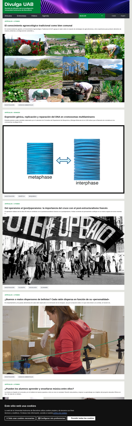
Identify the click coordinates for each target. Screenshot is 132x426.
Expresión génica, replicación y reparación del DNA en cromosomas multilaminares (96, 26)
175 (73, 340)
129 (88, 334)
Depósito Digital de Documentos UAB (62, 360)
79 (55, 330)
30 (47, 326)
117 (47, 334)
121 (61, 334)
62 (71, 328)
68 (87, 328)
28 (41, 326)
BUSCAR (83, 16)
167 (95, 337)
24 (93, 324)
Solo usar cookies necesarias (20, 418)
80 (58, 330)
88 (79, 330)
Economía (44, 135)
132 (37, 336)
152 (44, 337)
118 (50, 334)
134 (44, 336)
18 (77, 324)
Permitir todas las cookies (81, 418)
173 (66, 340)
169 (52, 340)
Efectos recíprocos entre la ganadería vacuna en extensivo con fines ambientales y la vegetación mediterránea (31, 269)
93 (93, 330)
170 (56, 340)
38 (68, 326)
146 (85, 336)
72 (36, 330)
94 (95, 330)
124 (71, 334)
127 (81, 334)
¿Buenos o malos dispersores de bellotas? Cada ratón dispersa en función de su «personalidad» (94, 87)
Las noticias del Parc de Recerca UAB (14, 367)
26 (36, 326)
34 (58, 326)
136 (50, 336)
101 (54, 332)
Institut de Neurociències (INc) (116, 351)
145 (81, 336)
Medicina (97, 256)
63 (74, 328)
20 (83, 324)
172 (63, 340)
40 (74, 326)
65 (79, 328)
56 (55, 328)
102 (57, 332)
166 (92, 337)
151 (40, 337)
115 (40, 334)
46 (90, 326)
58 (60, 328)
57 (57, 328)
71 (95, 328)
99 (47, 332)
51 (41, 328)
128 (85, 334)
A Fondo (17, 21)
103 (61, 332)
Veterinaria (22, 316)
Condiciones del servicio (39, 396)
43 (82, 326)
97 (42, 332)
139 (61, 336)
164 (85, 337)
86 (74, 330)
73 (39, 330)
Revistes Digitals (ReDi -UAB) (36, 360)
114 (37, 334)
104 (64, 332)
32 (52, 326)
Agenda (45, 16)
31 (50, 326)
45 (87, 326)
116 (44, 334)
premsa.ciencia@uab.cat (77, 385)
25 (96, 324)
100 (50, 332)
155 (54, 337)
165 (88, 337)
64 (76, 328)
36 (63, 326)
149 (95, 336)
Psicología (86, 256)
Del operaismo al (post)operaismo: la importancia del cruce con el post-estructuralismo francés (31, 87)
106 (71, 332)
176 (76, 340)
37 (66, 326)
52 (44, 328)
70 (93, 328)
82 (63, 330)
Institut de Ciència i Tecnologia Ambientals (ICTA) (115, 361)
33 (55, 326)
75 (44, 330)
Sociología (33, 135)
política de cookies (60, 413)
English (123, 16)
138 (57, 336)
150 (37, 337)
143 (74, 336)
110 (85, 332)
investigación (9, 74)
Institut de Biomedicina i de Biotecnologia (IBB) (115, 372)
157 (61, 337)
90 (84, 330)
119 (54, 334)
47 (93, 326)
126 (78, 334)
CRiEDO (84, 373)
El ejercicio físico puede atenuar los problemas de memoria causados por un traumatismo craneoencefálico (95, 209)
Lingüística (86, 315)
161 (74, 337)
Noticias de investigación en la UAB (14, 358)
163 (81, 337)
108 (78, 332)
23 (91, 324)
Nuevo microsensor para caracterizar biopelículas (31, 208)
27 (39, 326)
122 (64, 334)
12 (61, 324)
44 (84, 326)
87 (76, 330)
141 (68, 336)
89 (82, 330)
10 (56, 324)
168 (49, 340)
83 (66, 330)
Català (114, 16)
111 (88, 332)
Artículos (8, 16)
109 (81, 332)
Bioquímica (96, 74)
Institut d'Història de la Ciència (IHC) (89, 351)
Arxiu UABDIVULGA (12, 350)
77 (50, 330)
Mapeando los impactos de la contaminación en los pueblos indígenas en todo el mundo (95, 146)
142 (71, 336)
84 (68, 330)
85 (71, 330)
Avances (17, 204)
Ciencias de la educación (27, 196)
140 (64, 336)
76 (47, 330)
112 (92, 332)
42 (79, 326)
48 (95, 326)
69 (90, 328)
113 (95, 332)
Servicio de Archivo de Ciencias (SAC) (64, 351)
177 (80, 340)
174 (70, 340)
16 (72, 324)
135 (47, 336)
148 (92, 336)
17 (75, 324)
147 (88, 336)
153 (47, 337)
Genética (85, 74)
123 (68, 334)
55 (52, 328)
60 (66, 328)
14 (67, 324)
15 (69, 324)
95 (36, 332)
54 (49, 328)
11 (58, 324)
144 (78, 336)
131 (95, 334)
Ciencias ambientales (25, 74)
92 (90, 330)
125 (74, 334)
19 (80, 324)
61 (68, 328)
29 (44, 326)
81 (60, 330)
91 (87, 330)
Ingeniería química (24, 254)
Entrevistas (21, 16)
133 (40, 336)
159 (68, 337)
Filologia (107, 315)
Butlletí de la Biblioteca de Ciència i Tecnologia (39, 351)
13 (64, 324)
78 (52, 330)
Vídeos (34, 16)
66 (82, 328)
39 (71, 326)
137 (54, 336)
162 (78, 337)
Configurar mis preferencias (51, 418)
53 (47, 328)
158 (64, 337)
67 (84, 328)
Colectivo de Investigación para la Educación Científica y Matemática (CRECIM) (89, 362)
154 (50, 337)
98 (44, 332)
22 (88, 324)
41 (76, 326)
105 (67, 332)
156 (57, 337)
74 (41, 330)
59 (63, 328)
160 (71, 337)
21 (85, 324)
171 (59, 340)
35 (60, 326)
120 (57, 334)
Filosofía (21, 135)
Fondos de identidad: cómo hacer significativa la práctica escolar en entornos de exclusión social (94, 269)
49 (36, 328)
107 (74, 332)
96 (39, 332)
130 (92, 334)
